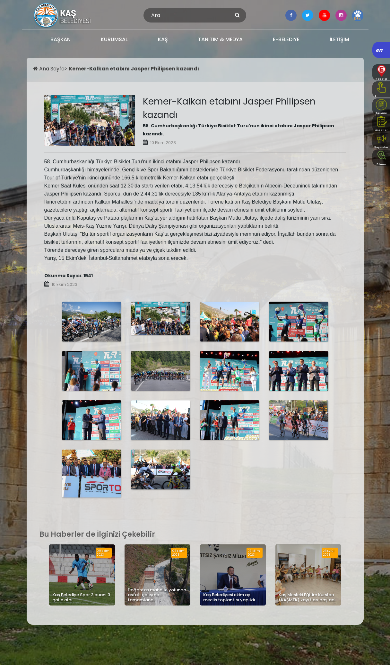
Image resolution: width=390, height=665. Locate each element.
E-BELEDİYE (286, 39)
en (379, 50)
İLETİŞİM (339, 39)
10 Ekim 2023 (163, 143)
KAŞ (163, 39)
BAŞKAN (60, 39)
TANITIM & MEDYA (220, 39)
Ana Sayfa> (51, 68)
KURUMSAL (114, 39)
